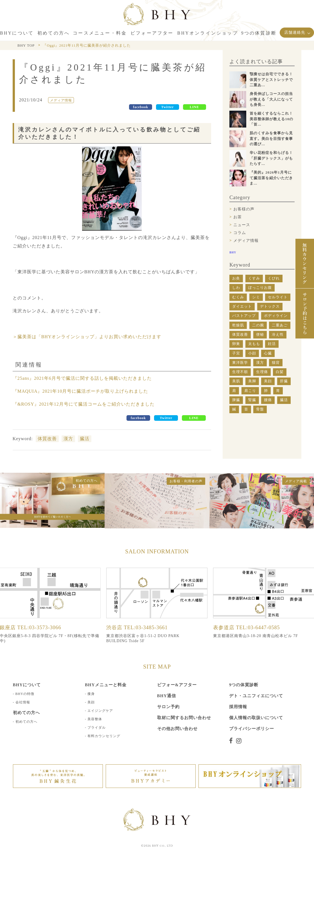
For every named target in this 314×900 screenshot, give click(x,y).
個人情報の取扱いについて (256, 717)
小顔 (252, 353)
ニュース (241, 225)
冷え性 (278, 334)
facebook (140, 107)
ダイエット (242, 306)
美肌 (236, 381)
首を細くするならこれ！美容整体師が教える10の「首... (271, 118)
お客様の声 (243, 209)
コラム (239, 233)
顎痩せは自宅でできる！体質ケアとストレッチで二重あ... (271, 79)
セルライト (278, 297)
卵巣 (236, 344)
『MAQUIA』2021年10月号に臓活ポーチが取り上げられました (80, 391)
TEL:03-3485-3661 (146, 627)
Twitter (167, 107)
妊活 (272, 344)
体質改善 (47, 438)
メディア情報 (246, 240)
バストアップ (244, 315)
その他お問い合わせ (177, 728)
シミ (256, 297)
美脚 (252, 381)
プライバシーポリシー (251, 728)
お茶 (237, 217)
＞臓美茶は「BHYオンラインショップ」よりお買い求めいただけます (87, 336)
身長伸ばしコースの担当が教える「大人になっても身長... (271, 99)
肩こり (250, 390)
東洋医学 (240, 362)
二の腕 (258, 325)
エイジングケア (100, 710)
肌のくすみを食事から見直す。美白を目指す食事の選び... (271, 138)
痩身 (91, 694)
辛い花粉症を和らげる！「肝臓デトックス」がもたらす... (271, 158)
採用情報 (238, 706)
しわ (236, 287)
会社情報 (22, 702)
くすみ (254, 278)
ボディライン (276, 315)
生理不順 (240, 372)
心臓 (268, 353)
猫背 (276, 362)
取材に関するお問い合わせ (184, 717)
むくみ (238, 297)
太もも (254, 344)
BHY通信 (166, 695)
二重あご (280, 325)
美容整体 (94, 719)
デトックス (270, 306)
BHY (232, 252)
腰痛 (268, 400)
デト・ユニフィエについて (256, 695)
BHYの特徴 (24, 694)
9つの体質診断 (244, 684)
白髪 (280, 372)
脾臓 (236, 400)
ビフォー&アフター (177, 684)
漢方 (68, 438)
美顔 (268, 381)
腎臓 (252, 400)
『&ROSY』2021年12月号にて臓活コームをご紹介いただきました (84, 404)
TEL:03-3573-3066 (39, 627)
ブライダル (96, 727)
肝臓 (284, 381)
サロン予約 (168, 706)
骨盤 (260, 409)
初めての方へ (26, 721)
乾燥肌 (238, 325)
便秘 (260, 334)
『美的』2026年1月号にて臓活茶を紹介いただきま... (271, 177)
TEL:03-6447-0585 (258, 627)
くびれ (274, 278)
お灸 (236, 278)
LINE (194, 107)
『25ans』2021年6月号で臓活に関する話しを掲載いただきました (82, 378)
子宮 (236, 353)
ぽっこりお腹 (260, 287)
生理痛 (262, 372)
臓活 (84, 438)
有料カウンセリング (103, 736)
